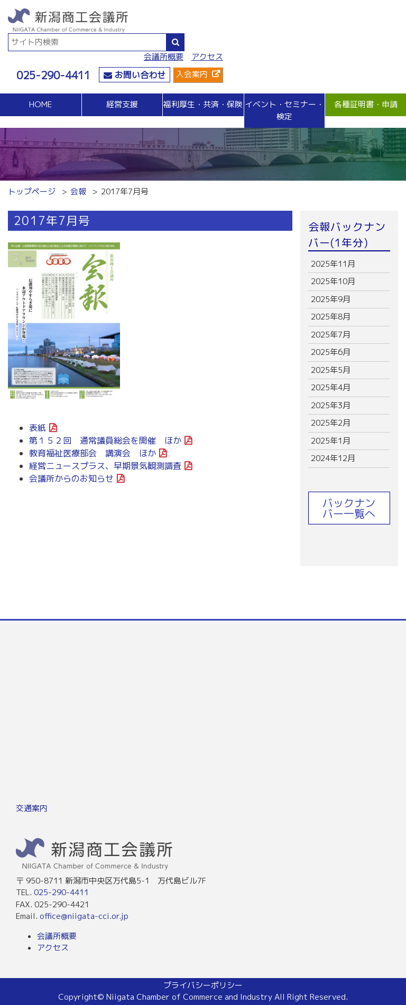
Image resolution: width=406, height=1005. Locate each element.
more (349, 264)
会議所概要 (163, 56)
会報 (78, 191)
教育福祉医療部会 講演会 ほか (92, 453)
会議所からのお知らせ (71, 478)
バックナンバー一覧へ (348, 508)
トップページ (32, 191)
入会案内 (192, 74)
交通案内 (32, 808)
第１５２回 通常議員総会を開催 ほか (105, 440)
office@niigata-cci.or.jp (84, 916)
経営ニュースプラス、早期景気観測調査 (105, 466)
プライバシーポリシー (203, 985)
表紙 (37, 428)
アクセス (207, 56)
